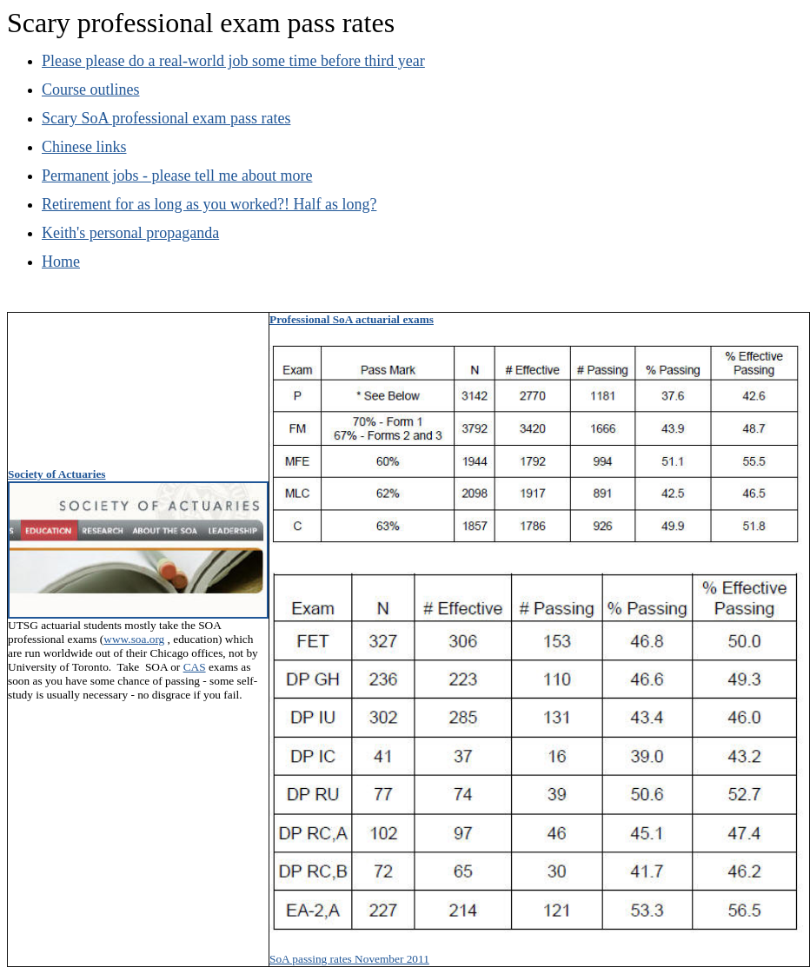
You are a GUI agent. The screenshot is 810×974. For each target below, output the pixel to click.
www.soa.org (133, 639)
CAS (194, 666)
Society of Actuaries (57, 473)
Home (61, 261)
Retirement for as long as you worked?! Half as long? (209, 204)
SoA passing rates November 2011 (349, 958)
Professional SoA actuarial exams (351, 319)
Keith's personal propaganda (130, 233)
